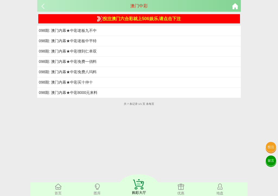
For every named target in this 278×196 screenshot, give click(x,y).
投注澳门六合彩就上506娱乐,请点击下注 (139, 19)
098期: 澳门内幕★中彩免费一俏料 (68, 61)
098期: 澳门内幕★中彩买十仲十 (66, 82)
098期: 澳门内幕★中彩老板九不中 (68, 30)
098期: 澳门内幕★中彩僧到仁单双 (68, 51)
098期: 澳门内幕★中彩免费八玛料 (68, 72)
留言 (271, 161)
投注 (271, 147)
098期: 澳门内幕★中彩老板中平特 (68, 41)
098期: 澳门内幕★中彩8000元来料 (68, 92)
